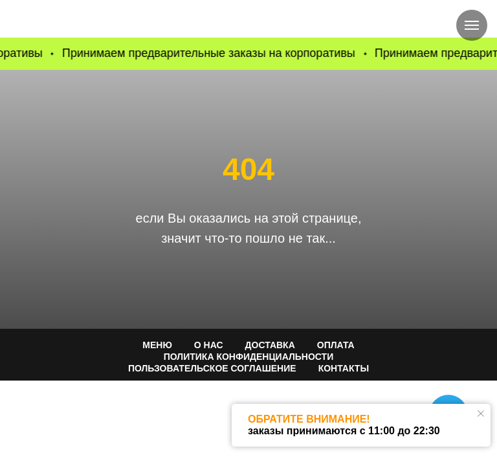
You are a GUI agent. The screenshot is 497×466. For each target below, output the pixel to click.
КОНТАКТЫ (343, 368)
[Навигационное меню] (472, 25)
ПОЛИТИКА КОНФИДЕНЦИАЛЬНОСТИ (248, 356)
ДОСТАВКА (270, 345)
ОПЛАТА (336, 345)
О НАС (208, 345)
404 (248, 169)
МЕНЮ (157, 345)
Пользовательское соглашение (212, 368)
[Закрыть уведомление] (480, 413)
